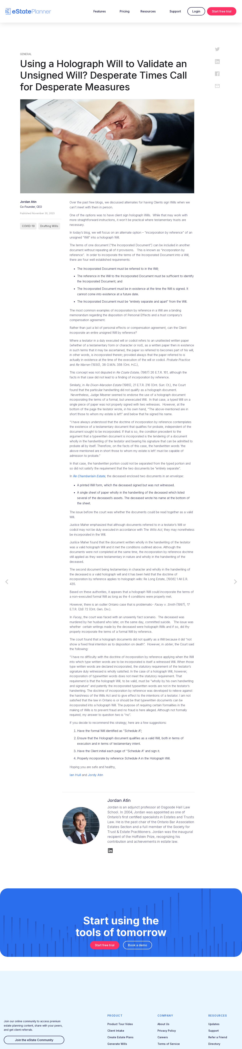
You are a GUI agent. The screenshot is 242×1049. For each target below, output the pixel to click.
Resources (148, 11)
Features (99, 11)
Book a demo (137, 945)
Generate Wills (117, 1043)
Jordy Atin (95, 775)
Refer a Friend (217, 1037)
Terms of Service (168, 1043)
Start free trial (221, 11)
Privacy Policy (166, 1030)
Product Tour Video (120, 1024)
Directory (214, 1043)
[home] (28, 11)
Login (196, 11)
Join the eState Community (34, 1040)
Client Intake (115, 1030)
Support (175, 11)
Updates (214, 1024)
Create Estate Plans (120, 1037)
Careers (162, 1037)
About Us (163, 1024)
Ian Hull (75, 775)
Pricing (125, 11)
